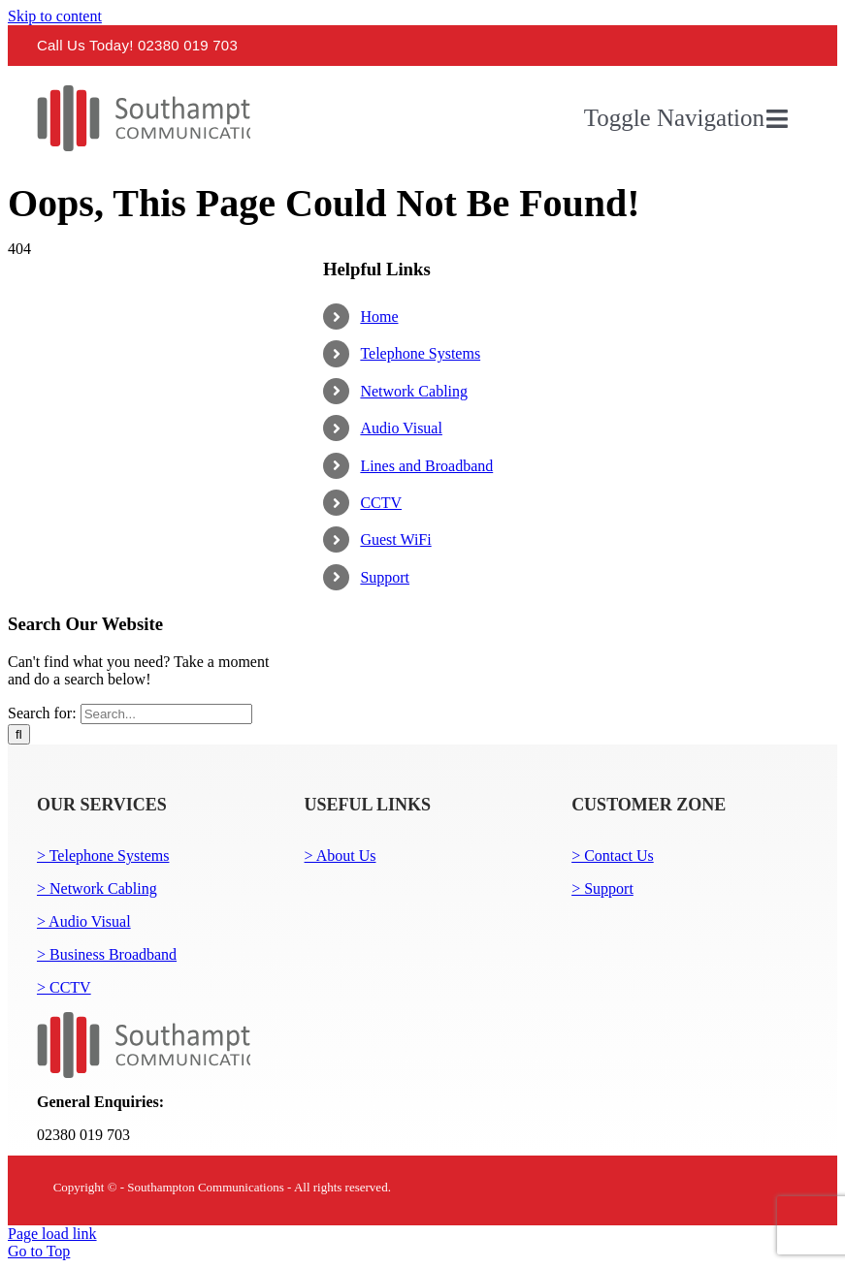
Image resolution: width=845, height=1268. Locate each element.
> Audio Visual (84, 921)
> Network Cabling (97, 888)
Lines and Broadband (426, 466)
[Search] (19, 734)
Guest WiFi (395, 539)
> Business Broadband (107, 954)
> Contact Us (612, 855)
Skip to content (55, 16)
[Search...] (166, 714)
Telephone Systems (420, 353)
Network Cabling (414, 391)
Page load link (52, 1233)
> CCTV (64, 987)
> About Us (340, 855)
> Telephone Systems (103, 855)
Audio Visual (401, 428)
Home (379, 316)
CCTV (381, 502)
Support (384, 577)
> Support (602, 888)
